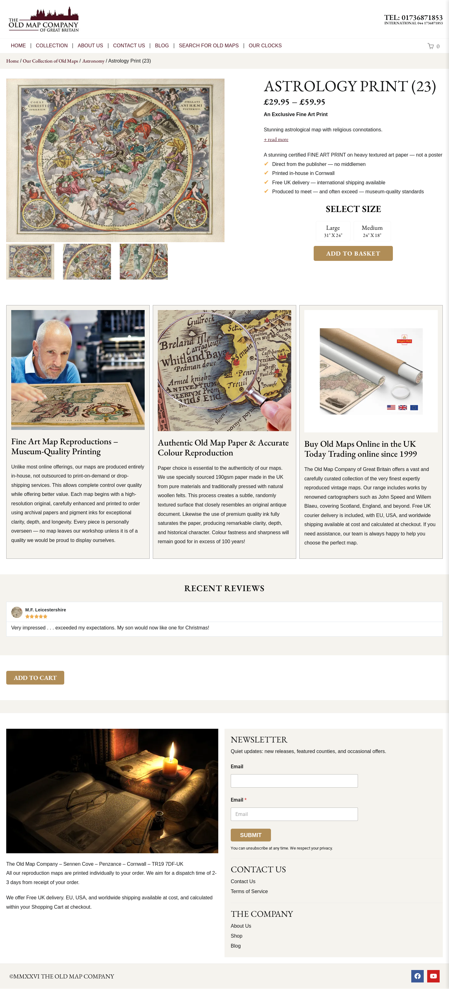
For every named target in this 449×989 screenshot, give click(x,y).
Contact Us (243, 881)
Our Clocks (265, 45)
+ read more (276, 139)
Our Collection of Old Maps (50, 61)
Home (18, 45)
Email (237, 767)
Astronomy (93, 61)
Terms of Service (249, 891)
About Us (90, 45)
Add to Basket (353, 253)
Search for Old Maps (209, 45)
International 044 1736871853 (413, 23)
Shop (236, 936)
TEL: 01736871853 (413, 17)
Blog (162, 45)
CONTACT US (129, 45)
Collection (52, 45)
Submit (251, 835)
